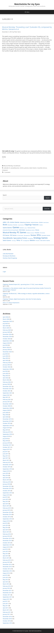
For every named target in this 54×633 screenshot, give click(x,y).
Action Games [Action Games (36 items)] (14, 222)
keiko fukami (33, 168)
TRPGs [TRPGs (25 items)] (18, 240)
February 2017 (7, 462)
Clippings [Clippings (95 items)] (28, 224)
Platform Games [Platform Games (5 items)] (30, 232)
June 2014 (5, 525)
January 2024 (6, 349)
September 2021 (7, 393)
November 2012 (7, 566)
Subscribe (47, 208)
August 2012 (6, 573)
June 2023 (5, 356)
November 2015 (7, 488)
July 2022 (5, 371)
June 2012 (5, 577)
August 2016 (6, 471)
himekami (5, 170)
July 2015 (5, 497)
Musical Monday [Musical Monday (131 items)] (9, 232)
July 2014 (5, 523)
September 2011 (7, 597)
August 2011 (6, 599)
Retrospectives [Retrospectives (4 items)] (27, 235)
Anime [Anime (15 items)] (41, 222)
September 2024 (7, 341)
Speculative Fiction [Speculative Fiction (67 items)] (20, 238)
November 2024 (7, 336)
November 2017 (7, 445)
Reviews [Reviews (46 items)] (33, 235)
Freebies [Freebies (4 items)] (41, 225)
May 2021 (5, 397)
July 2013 (5, 549)
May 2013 (5, 553)
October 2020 (6, 406)
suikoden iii (7, 168)
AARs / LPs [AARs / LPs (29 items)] (6, 222)
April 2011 (5, 608)
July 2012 (5, 575)
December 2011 (7, 590)
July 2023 (5, 354)
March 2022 (6, 380)
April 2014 (5, 530)
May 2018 (5, 440)
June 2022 (5, 373)
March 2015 (6, 506)
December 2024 (7, 334)
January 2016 (6, 484)
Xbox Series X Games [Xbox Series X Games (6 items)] (45, 240)
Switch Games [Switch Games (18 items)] (7, 240)
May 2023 (5, 358)
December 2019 (7, 419)
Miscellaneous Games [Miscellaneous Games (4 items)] (30, 230)
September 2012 (7, 571)
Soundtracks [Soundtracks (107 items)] (8, 238)
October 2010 (6, 621)
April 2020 (5, 417)
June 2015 (5, 499)
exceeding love (15, 168)
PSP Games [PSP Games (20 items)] (13, 235)
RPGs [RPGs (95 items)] (39, 235)
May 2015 (5, 501)
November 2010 (7, 618)
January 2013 (6, 562)
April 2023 (5, 360)
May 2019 (5, 430)
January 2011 (6, 614)
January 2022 (6, 384)
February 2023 (7, 362)
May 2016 (5, 475)
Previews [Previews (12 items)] (37, 232)
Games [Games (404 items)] (16, 227)
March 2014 (6, 532)
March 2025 (6, 328)
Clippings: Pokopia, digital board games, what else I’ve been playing (22, 299)
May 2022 (5, 375)
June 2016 (5, 473)
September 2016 (7, 469)
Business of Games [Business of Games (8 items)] (12, 225)
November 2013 (7, 540)
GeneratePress (37, 631)
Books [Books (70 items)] (5, 225)
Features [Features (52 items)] (35, 225)
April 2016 (5, 477)
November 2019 (7, 421)
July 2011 (5, 601)
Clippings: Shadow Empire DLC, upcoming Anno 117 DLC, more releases (23, 284)
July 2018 (5, 438)
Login (4, 271)
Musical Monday (8, 166)
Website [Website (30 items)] (32, 240)
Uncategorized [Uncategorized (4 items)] (26, 240)
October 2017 (6, 447)
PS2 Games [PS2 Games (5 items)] (42, 232)
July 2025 (5, 323)
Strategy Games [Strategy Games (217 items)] (40, 238)
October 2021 (6, 391)
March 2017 (6, 460)
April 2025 (5, 325)
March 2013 (6, 558)
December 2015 (7, 486)
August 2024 (6, 343)
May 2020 (5, 414)
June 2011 (5, 603)
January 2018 (6, 443)
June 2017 (5, 454)
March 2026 (6, 319)
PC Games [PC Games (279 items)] (21, 232)
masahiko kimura (42, 168)
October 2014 (6, 517)
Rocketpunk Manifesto (9, 256)
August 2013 (6, 547)
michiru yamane (24, 168)
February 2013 (7, 560)
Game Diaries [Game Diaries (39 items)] (7, 228)
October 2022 (6, 367)
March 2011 (6, 610)
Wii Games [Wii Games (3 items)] (38, 240)
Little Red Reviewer (8, 253)
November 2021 (7, 388)
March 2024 (6, 347)
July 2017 (5, 451)
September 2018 (7, 434)
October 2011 (6, 595)
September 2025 (7, 321)
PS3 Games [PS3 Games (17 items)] (6, 235)
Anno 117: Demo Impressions (11, 302)
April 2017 (5, 458)
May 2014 (5, 527)
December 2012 (7, 564)
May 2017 (5, 456)
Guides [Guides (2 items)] (25, 227)
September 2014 (7, 519)
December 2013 (7, 538)
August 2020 (6, 410)
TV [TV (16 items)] (21, 240)
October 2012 (6, 569)
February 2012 (7, 586)
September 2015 (7, 493)
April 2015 (5, 503)
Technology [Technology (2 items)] (14, 240)
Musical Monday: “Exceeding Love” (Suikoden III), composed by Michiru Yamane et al (27, 28)
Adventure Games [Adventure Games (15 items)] (25, 222)
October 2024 (6, 339)
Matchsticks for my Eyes (27, 4)
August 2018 (6, 436)
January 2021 (6, 401)
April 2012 (5, 582)
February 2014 (7, 534)
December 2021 (7, 386)
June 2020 (5, 412)
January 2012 (6, 588)
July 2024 (5, 345)
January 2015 (6, 510)
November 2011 (7, 592)
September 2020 (7, 408)
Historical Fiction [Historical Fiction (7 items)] (31, 227)
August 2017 (6, 449)
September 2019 (7, 425)
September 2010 (7, 623)
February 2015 (7, 508)
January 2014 (6, 536)
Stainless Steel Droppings (10, 258)
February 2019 (7, 432)
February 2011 (7, 612)
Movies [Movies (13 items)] (37, 230)
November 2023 (7, 352)
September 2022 (7, 369)
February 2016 (7, 482)
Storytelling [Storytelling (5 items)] (30, 238)
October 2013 (6, 543)
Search (5, 195)
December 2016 (7, 464)
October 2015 (6, 490)
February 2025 (7, 330)
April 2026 (5, 317)
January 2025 (6, 332)
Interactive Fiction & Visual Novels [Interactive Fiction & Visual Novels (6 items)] (10, 230)
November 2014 (7, 514)
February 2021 (7, 399)
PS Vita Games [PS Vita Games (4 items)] (20, 235)
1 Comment (7, 172)
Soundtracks (16, 166)
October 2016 (6, 467)
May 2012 (5, 579)
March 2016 (6, 480)
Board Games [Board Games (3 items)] (46, 222)
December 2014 (7, 512)
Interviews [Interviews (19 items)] (22, 230)
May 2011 (5, 605)
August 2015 (6, 495)
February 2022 (7, 382)
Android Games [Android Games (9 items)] (35, 222)
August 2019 (6, 427)
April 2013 (5, 556)
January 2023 (6, 365)
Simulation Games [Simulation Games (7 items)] (46, 235)
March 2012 (6, 584)
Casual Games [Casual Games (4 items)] (21, 225)
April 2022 (5, 378)
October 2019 (6, 423)
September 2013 (7, 545)
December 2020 (7, 404)
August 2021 (6, 395)
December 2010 (7, 616)
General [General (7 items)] (22, 227)
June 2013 (5, 551)
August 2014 (6, 521)
